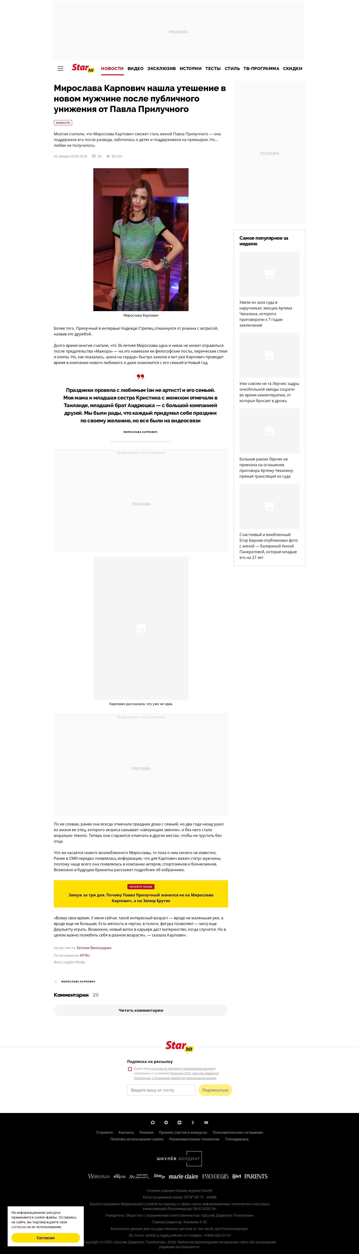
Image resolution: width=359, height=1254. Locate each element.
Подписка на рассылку (150, 1061)
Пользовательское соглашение (238, 1132)
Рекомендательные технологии (194, 1139)
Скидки (292, 68)
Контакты (126, 1132)
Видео (136, 68)
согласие (18, 1227)
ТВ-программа (261, 68)
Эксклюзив (161, 68)
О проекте (104, 1132)
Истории (191, 68)
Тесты (213, 68)
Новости (112, 68)
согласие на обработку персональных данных (182, 1068)
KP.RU (85, 955)
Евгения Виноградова (94, 948)
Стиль (232, 68)
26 (96, 156)
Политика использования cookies (137, 1139)
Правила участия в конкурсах (183, 1132)
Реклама (146, 1132)
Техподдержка (237, 1139)
